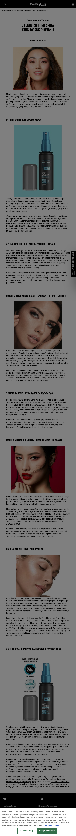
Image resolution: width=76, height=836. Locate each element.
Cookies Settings (26, 831)
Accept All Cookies (47, 831)
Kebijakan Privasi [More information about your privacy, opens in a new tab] (52, 825)
